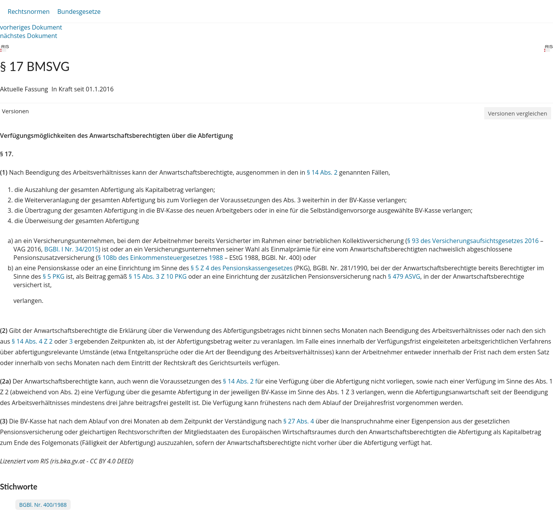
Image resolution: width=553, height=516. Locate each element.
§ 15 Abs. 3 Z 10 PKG (158, 276)
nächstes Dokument (28, 35)
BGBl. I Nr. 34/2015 (71, 249)
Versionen (15, 111)
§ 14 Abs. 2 (322, 172)
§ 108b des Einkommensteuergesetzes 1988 (160, 257)
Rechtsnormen (29, 11)
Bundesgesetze (79, 11)
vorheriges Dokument (31, 27)
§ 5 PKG (54, 276)
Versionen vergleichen (517, 113)
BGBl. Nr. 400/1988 (43, 504)
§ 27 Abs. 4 (298, 421)
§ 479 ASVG (404, 276)
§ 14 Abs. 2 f (240, 381)
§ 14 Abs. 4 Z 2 (32, 341)
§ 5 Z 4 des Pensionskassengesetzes (241, 268)
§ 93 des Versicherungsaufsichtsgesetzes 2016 (472, 241)
